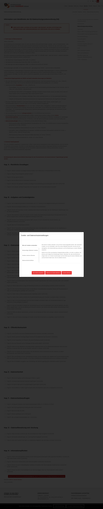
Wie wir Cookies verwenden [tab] (29, 245)
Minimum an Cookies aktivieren (53, 272)
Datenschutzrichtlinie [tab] (28, 260)
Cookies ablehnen (67, 272)
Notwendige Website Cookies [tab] (30, 250)
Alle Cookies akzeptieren (38, 272)
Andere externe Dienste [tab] (28, 255)
